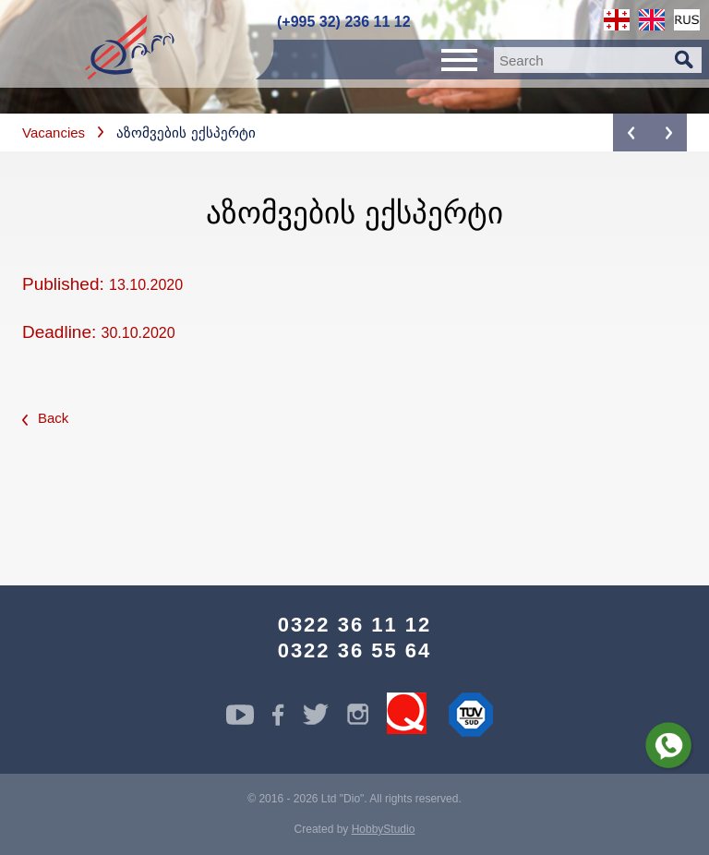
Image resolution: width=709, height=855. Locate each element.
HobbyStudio (383, 829)
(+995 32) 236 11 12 (344, 22)
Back (45, 418)
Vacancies (53, 132)
